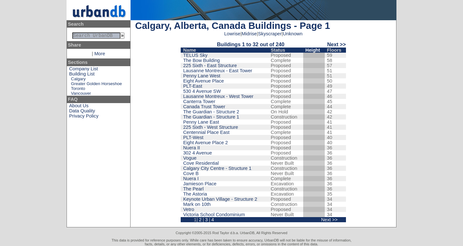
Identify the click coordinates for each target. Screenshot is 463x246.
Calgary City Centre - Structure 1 (217, 168)
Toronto (78, 89)
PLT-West (193, 137)
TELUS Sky (195, 55)
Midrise (249, 33)
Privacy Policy (83, 117)
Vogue (190, 158)
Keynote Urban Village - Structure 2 (220, 199)
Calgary (78, 80)
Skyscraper (270, 33)
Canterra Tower (199, 101)
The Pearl (193, 188)
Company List (83, 70)
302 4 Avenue (197, 152)
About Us (78, 107)
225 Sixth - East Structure (210, 65)
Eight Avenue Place (203, 80)
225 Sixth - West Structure (210, 127)
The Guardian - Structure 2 (211, 111)
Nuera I (191, 178)
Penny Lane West (201, 75)
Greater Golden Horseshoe (96, 85)
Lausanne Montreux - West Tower (218, 96)
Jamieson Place (199, 183)
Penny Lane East (201, 122)
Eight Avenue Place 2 (205, 142)
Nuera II (191, 147)
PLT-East (192, 86)
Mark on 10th (197, 204)
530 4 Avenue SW (202, 91)
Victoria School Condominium (214, 214)
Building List (82, 75)
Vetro (188, 209)
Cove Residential (201, 163)
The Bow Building (201, 60)
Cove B (191, 173)
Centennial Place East (206, 132)
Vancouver (81, 94)
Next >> (336, 44)
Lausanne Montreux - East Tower (217, 70)
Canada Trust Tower (204, 106)
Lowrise (232, 33)
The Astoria (195, 194)
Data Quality (82, 112)
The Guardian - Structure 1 (211, 116)
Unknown (293, 33)
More (99, 54)
